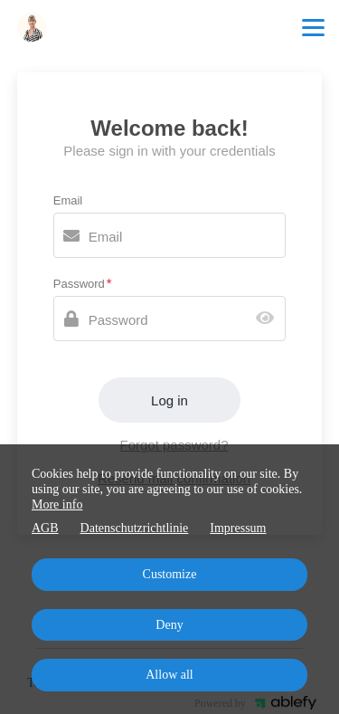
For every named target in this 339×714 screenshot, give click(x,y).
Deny (169, 625)
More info (57, 504)
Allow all (169, 674)
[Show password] (269, 319)
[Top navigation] (313, 27)
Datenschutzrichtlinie (134, 528)
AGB (45, 528)
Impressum (238, 528)
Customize (170, 574)
